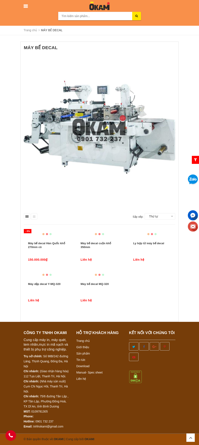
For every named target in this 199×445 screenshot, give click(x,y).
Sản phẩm (83, 353)
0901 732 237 (44, 421)
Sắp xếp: (138, 216)
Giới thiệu (82, 347)
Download (82, 366)
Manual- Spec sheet (89, 372)
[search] (136, 16)
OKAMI (89, 439)
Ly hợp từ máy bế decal (148, 243)
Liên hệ (81, 378)
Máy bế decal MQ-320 (95, 284)
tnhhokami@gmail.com (48, 426)
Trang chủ (83, 341)
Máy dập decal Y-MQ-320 (44, 284)
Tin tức (80, 359)
